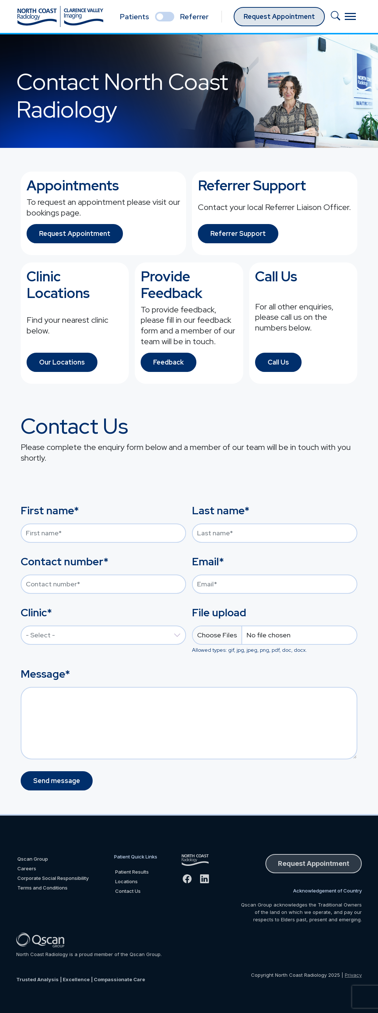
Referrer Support (238, 233)
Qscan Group (32, 859)
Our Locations (62, 362)
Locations (126, 881)
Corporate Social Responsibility (53, 878)
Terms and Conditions (42, 888)
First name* (50, 511)
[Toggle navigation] (350, 16)
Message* (45, 674)
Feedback (168, 362)
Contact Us (128, 891)
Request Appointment (279, 16)
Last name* (221, 511)
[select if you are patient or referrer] (164, 16)
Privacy (353, 975)
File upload (219, 613)
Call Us (278, 362)
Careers (26, 868)
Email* (208, 562)
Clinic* (36, 613)
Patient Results (132, 872)
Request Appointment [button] (313, 863)
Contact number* (65, 562)
